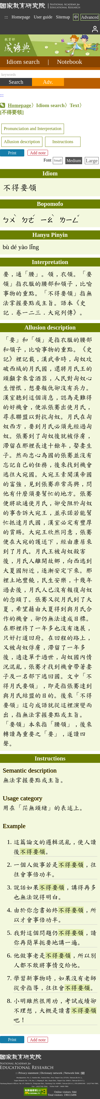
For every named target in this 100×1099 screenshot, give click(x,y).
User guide (43, 17)
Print (12, 153)
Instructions (62, 141)
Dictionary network (51, 1072)
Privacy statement (28, 1072)
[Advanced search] (48, 82)
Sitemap (63, 17)
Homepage (21, 17)
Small (58, 160)
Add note (38, 153)
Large (92, 160)
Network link (71, 1072)
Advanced (89, 17)
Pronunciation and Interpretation (32, 128)
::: (6, 17)
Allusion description (22, 141)
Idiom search (23, 61)
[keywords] (50, 74)
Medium (73, 160)
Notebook (69, 61)
